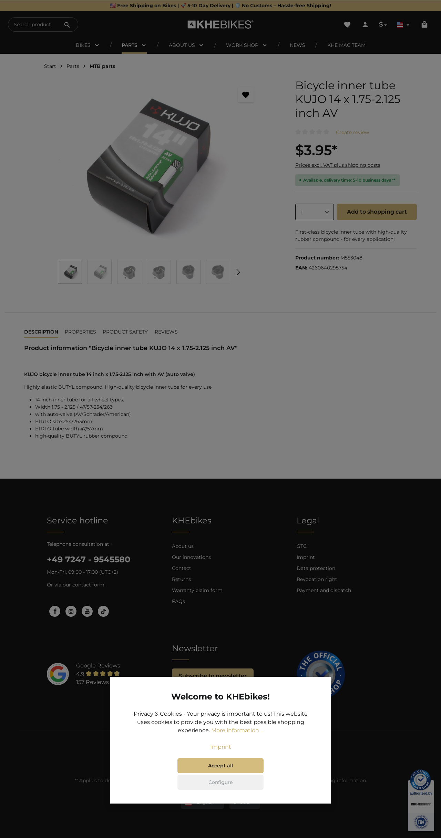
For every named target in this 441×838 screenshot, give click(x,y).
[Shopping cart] (424, 24)
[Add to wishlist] (246, 94)
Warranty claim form (197, 590)
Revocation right (317, 579)
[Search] (67, 24)
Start (50, 66)
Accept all (220, 766)
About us (183, 546)
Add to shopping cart (377, 211)
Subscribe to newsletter (213, 676)
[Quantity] (314, 212)
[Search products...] (32, 24)
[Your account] (365, 24)
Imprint (306, 557)
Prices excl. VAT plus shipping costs (337, 165)
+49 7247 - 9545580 (88, 559)
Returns (181, 579)
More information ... (237, 731)
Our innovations (191, 557)
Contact (181, 568)
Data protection (316, 568)
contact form (88, 585)
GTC (302, 546)
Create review (352, 132)
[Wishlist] (347, 24)
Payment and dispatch (324, 590)
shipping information (340, 780)
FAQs (178, 601)
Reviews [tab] (166, 332)
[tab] (41, 332)
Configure (220, 783)
